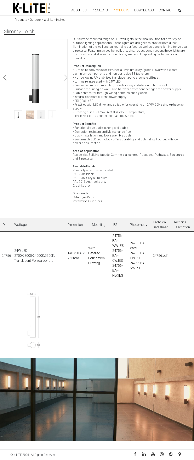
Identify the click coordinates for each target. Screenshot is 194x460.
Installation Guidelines (87, 201)
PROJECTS (100, 10)
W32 (91, 248)
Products (21, 19)
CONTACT (166, 10)
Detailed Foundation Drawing (96, 258)
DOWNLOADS (144, 10)
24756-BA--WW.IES (118, 241)
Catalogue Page (83, 197)
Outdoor (35, 19)
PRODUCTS (121, 10)
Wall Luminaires (54, 19)
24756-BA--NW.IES (117, 270)
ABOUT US (79, 10)
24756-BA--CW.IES (117, 256)
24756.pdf (160, 256)
